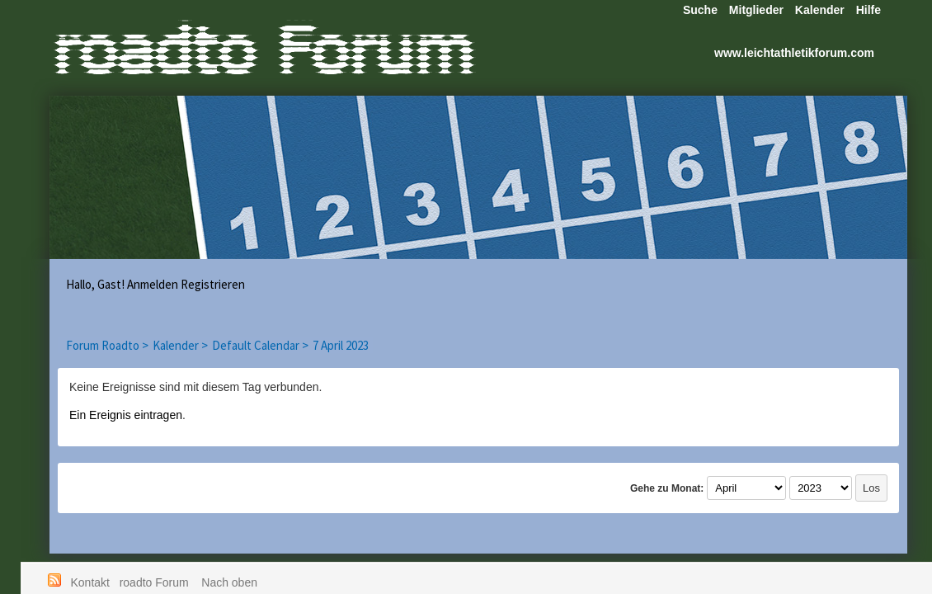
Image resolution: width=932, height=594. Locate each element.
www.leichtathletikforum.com (794, 52)
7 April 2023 (341, 345)
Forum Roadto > (107, 345)
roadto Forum (156, 582)
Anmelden (152, 284)
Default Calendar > (260, 345)
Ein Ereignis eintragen (125, 415)
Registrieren (213, 284)
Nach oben (229, 582)
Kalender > (180, 345)
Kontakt (90, 582)
